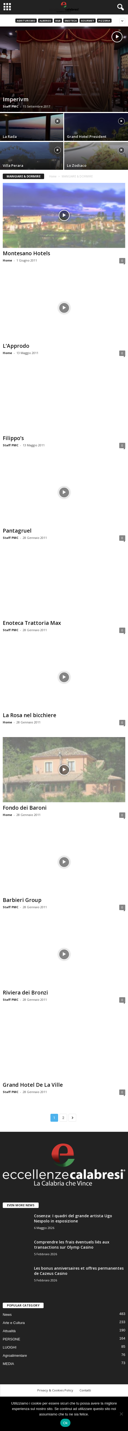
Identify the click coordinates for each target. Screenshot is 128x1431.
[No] (121, 1414)
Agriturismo (26, 20)
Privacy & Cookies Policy (55, 1390)
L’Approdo (16, 345)
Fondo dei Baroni (25, 807)
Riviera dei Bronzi (25, 992)
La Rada (10, 136)
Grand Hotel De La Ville (33, 1084)
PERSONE (11, 1339)
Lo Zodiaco (76, 165)
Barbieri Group (22, 900)
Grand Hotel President (86, 136)
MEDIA (8, 1364)
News (7, 1315)
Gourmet (87, 20)
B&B (58, 20)
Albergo (45, 20)
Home (52, 176)
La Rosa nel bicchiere (29, 715)
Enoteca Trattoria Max (32, 623)
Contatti (85, 1390)
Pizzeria (104, 20)
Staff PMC (10, 106)
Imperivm (16, 99)
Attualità (9, 1331)
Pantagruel (17, 530)
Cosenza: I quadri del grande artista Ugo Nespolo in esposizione (73, 1218)
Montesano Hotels (26, 253)
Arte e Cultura (14, 1323)
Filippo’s (13, 438)
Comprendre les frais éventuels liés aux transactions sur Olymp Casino (71, 1244)
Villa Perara (13, 165)
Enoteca (71, 20)
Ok (65, 1423)
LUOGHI (9, 1347)
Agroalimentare (15, 1355)
